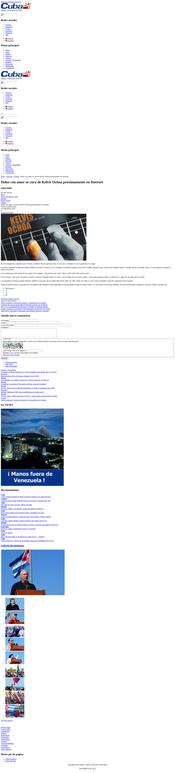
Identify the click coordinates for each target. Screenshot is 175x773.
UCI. (94, 770)
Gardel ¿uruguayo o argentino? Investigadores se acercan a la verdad (25, 309)
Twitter (7, 29)
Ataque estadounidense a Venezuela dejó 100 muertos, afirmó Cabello (26, 518)
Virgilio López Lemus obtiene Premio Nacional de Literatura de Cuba (26, 502)
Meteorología (5, 729)
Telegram (8, 33)
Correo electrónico (8, 325)
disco (3, 195)
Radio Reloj (5, 737)
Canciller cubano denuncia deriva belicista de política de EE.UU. (24, 522)
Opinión (8, 62)
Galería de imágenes (12, 547)
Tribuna (3, 735)
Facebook (8, 31)
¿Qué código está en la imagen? (15, 352)
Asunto (3, 323)
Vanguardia (5, 739)
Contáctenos (9, 68)
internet (3, 199)
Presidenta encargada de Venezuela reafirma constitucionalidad (23, 386)
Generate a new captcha (11, 356)
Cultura (8, 58)
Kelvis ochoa (5, 201)
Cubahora (4, 747)
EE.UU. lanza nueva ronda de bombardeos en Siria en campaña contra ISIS (28, 390)
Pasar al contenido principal (11, 2)
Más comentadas (11, 368)
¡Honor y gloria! (7, 534)
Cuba (7, 52)
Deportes (8, 56)
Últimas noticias (11, 364)
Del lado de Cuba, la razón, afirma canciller (16, 506)
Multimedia (9, 66)
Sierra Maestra (6, 751)
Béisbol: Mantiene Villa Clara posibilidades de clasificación (22, 394)
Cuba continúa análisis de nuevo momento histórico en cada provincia (26, 498)
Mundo (7, 54)
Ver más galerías (7, 722)
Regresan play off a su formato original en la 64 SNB (20, 378)
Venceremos (5, 749)
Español (9, 41)
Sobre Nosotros (10, 761)
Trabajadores (5, 741)
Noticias (9, 176)
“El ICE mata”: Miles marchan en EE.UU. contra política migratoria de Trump (29, 398)
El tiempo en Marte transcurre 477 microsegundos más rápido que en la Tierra (29, 374)
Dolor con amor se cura (9, 197)
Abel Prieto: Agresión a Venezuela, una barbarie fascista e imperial (25, 311)
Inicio (7, 50)
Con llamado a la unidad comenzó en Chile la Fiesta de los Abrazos (25, 382)
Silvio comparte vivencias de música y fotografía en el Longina (23, 303)
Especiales (9, 64)
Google (16, 299)
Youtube (8, 25)
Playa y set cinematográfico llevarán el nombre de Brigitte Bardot (24, 307)
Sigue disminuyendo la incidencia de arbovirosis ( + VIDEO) (23, 538)
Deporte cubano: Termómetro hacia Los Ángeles (18, 530)
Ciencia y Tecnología (12, 60)
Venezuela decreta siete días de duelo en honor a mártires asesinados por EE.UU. (30, 526)
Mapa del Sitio (10, 763)
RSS (6, 35)
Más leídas (9, 366)
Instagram (8, 27)
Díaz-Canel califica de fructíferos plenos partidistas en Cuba (22, 514)
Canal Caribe (5, 731)
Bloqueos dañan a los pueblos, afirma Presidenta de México (22, 510)
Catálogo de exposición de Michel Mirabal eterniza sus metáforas (24, 305)
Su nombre (5, 320)
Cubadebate (5, 733)
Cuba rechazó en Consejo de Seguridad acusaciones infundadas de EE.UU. (27, 542)
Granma (4, 743)
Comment (5, 327)
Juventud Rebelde (7, 745)
